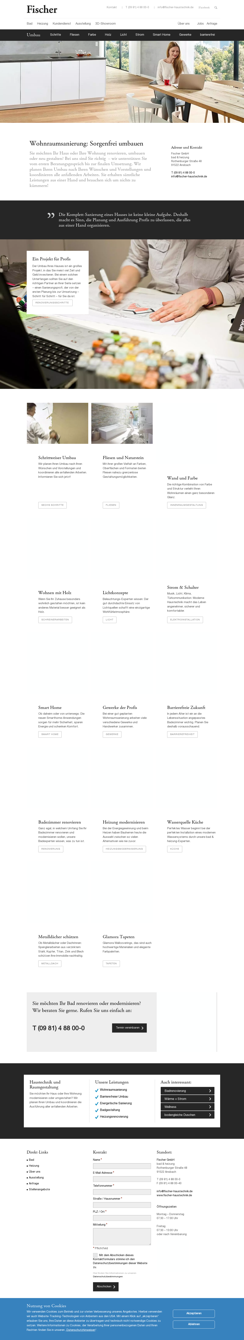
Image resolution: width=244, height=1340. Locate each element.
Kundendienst (62, 24)
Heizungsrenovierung (114, 1114)
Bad (29, 24)
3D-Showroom (105, 24)
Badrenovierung (175, 1088)
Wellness (170, 1104)
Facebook (204, 7)
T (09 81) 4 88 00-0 (137, 7)
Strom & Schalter (182, 584)
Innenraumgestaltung (186, 501)
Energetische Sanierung (116, 1100)
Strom (140, 35)
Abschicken (104, 1284)
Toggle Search (215, 7)
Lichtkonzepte (115, 589)
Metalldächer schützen (58, 934)
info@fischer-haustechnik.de (175, 7)
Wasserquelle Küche (185, 819)
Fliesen (74, 35)
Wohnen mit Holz (54, 589)
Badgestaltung (110, 1107)
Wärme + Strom (175, 1096)
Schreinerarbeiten (55, 616)
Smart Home (161, 35)
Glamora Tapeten (118, 934)
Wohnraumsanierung (113, 1087)
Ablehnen (194, 1324)
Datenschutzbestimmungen (108, 1274)
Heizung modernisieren (124, 819)
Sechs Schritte (52, 501)
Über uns (184, 24)
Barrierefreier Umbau (114, 1094)
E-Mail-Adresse (102, 1170)
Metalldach (49, 961)
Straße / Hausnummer (106, 1196)
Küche (174, 846)
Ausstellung (83, 24)
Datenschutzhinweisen (81, 1330)
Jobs (200, 24)
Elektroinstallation (185, 616)
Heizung (42, 24)
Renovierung (50, 846)
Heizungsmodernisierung (124, 846)
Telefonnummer (102, 1183)
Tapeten (111, 961)
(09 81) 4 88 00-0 (61, 1026)
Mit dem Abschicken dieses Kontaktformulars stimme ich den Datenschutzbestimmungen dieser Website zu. (120, 1258)
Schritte (55, 35)
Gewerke (185, 35)
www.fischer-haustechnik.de (174, 1192)
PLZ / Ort (99, 1209)
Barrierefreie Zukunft (186, 704)
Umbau (33, 35)
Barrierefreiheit (182, 731)
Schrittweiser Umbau (57, 458)
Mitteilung (99, 1222)
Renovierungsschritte (52, 303)
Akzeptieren (193, 1313)
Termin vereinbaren (128, 1025)
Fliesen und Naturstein (123, 458)
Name (96, 1157)
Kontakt (112, 7)
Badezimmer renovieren (59, 819)
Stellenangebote (39, 1187)
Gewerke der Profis (120, 704)
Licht (123, 35)
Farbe (92, 35)
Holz (108, 35)
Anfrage (212, 24)
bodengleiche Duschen (180, 1112)
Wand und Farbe (182, 478)
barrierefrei (207, 35)
